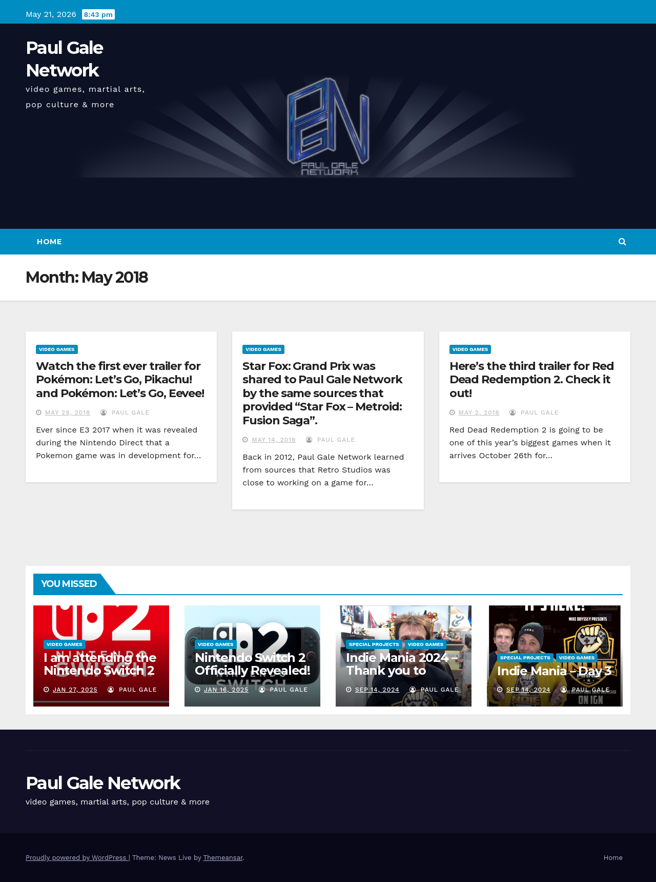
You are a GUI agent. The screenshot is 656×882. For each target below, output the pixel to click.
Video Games (57, 349)
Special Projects (374, 644)
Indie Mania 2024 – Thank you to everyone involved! (402, 670)
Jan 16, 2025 (226, 689)
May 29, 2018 (67, 412)
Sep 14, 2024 (377, 689)
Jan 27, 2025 (75, 689)
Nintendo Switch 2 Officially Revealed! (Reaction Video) (252, 670)
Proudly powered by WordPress (77, 857)
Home (49, 241)
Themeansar (222, 857)
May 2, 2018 (479, 412)
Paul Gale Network (103, 783)
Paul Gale (125, 412)
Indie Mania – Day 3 (554, 670)
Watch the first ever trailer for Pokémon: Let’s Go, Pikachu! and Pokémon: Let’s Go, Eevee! (120, 379)
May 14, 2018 (274, 439)
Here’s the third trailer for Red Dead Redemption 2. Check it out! (531, 379)
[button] (622, 241)
